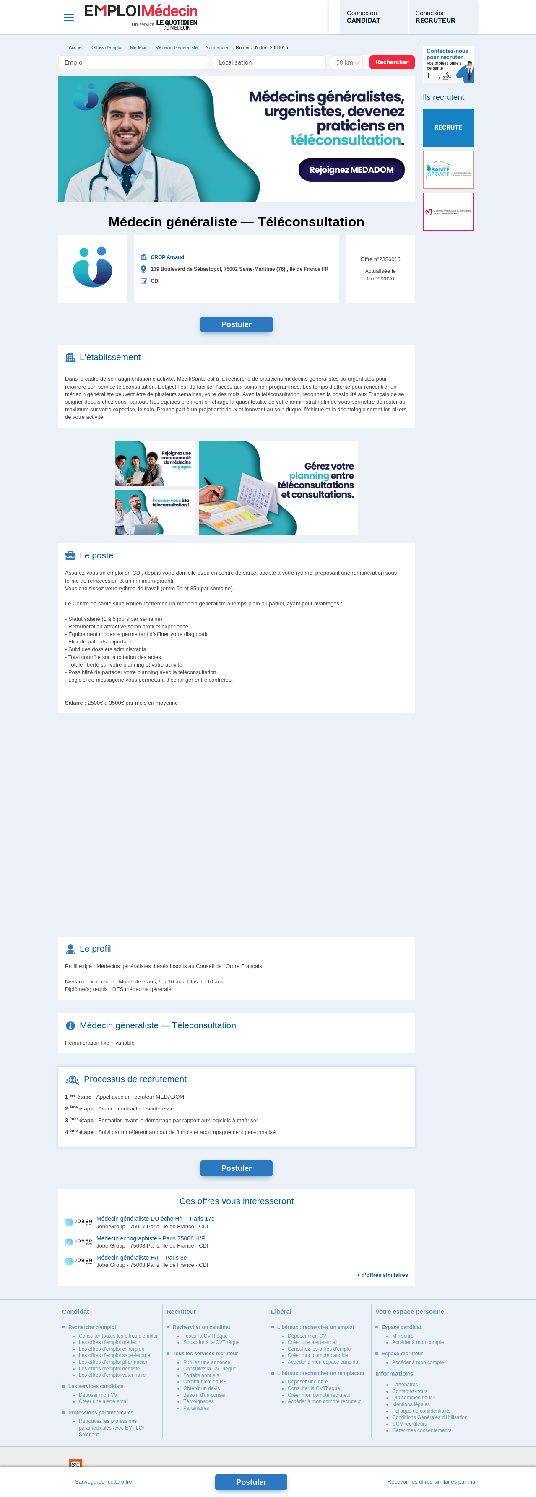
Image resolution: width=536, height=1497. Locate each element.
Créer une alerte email (104, 1401)
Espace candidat (402, 1327)
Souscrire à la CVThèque (211, 1342)
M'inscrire (403, 1336)
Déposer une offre (308, 1382)
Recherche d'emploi (92, 1327)
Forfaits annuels (201, 1375)
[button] (278, 488)
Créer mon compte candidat (319, 1355)
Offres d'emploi (106, 47)
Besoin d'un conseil (204, 1395)
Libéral (281, 1311)
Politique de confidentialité (421, 1411)
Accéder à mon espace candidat (323, 1362)
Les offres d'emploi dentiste (109, 1369)
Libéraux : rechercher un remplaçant (320, 1373)
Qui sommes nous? (413, 1398)
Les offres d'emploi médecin (110, 1342)
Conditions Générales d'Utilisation (430, 1417)
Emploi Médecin (141, 17)
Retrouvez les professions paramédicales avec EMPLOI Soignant (111, 1427)
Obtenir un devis (201, 1388)
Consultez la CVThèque (210, 1369)
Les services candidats (95, 1386)
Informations (394, 1373)
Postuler (236, 324)
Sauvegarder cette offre (103, 1482)
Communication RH (205, 1382)
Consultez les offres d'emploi (320, 1349)
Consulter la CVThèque (314, 1388)
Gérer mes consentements (421, 1430)
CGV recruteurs (409, 1424)
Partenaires (196, 1408)
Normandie (217, 47)
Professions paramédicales (100, 1413)
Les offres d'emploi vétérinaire (112, 1375)
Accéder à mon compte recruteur (324, 1401)
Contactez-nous (409, 1391)
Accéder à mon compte (418, 1342)
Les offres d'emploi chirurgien (111, 1349)
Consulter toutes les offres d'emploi (118, 1336)
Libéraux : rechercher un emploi (315, 1327)
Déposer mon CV (98, 1395)
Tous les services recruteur (205, 1354)
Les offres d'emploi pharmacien (113, 1362)
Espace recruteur (402, 1354)
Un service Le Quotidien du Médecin (164, 25)
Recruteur (181, 1311)
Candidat (75, 1311)
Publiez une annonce (206, 1362)
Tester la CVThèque (205, 1336)
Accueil (76, 47)
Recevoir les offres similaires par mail (433, 1482)
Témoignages (198, 1401)
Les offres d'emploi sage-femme (114, 1355)
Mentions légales (411, 1404)
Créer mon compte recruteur (319, 1395)
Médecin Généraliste (176, 47)
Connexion (363, 17)
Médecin (139, 47)
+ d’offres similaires (382, 1275)
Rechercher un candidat (201, 1327)
